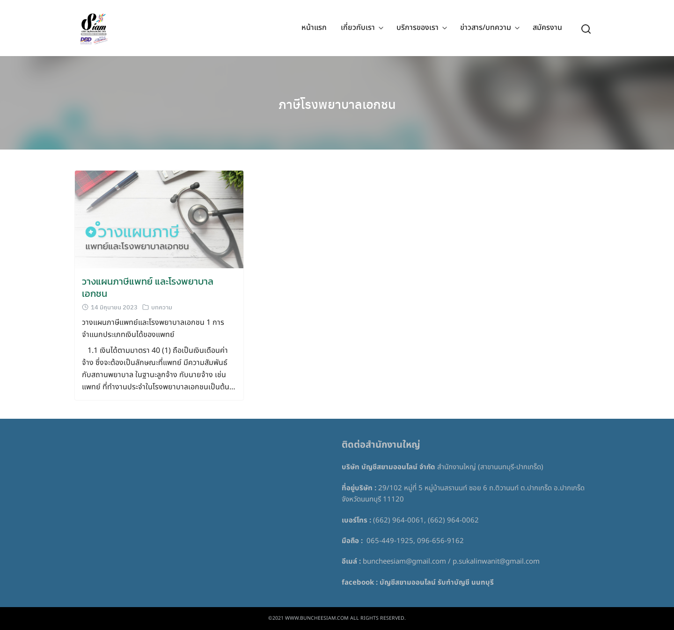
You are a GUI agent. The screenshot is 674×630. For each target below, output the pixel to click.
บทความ (161, 306)
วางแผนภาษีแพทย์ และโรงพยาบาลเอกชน (147, 287)
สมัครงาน (547, 28)
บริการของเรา (417, 28)
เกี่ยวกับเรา (358, 28)
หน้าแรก (314, 28)
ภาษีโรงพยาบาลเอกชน (337, 103)
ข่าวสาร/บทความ (485, 28)
